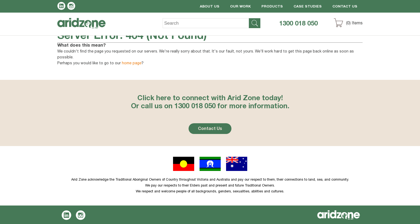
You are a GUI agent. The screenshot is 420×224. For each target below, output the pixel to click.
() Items (354, 23)
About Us (209, 7)
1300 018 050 (298, 24)
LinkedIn (62, 7)
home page (131, 63)
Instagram (72, 7)
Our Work (240, 7)
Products (272, 7)
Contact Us (344, 7)
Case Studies (308, 7)
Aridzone (85, 27)
